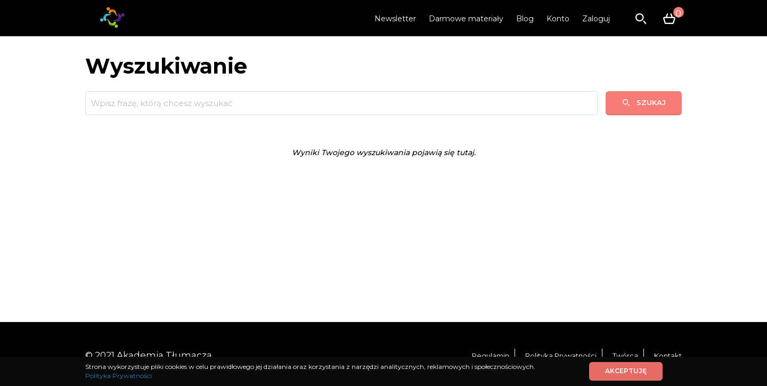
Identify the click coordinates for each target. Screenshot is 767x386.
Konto (557, 18)
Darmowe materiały (466, 18)
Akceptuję (626, 371)
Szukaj (644, 103)
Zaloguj (596, 18)
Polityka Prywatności (561, 355)
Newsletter (395, 18)
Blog (525, 18)
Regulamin (490, 355)
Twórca (625, 355)
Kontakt (668, 355)
